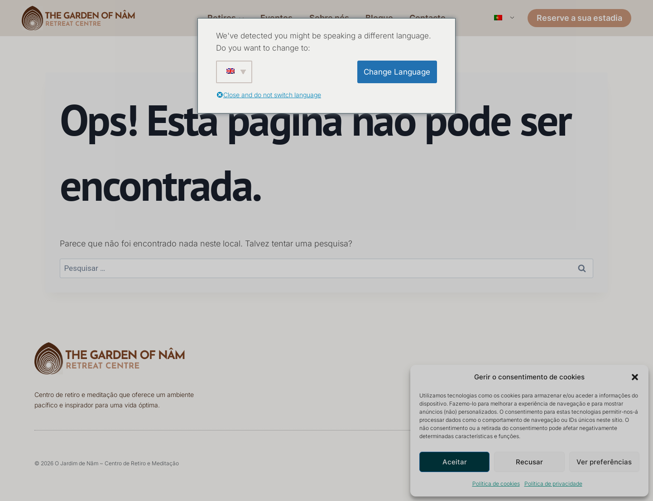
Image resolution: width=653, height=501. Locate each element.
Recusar (529, 462)
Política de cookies (496, 483)
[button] (634, 377)
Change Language (397, 71)
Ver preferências (604, 462)
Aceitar (454, 462)
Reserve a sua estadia (579, 18)
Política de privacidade (553, 483)
